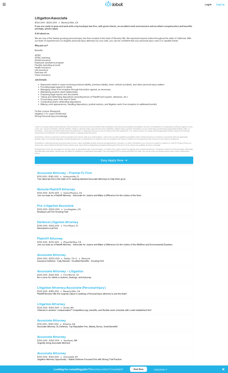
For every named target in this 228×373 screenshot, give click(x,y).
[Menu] (4, 4)
